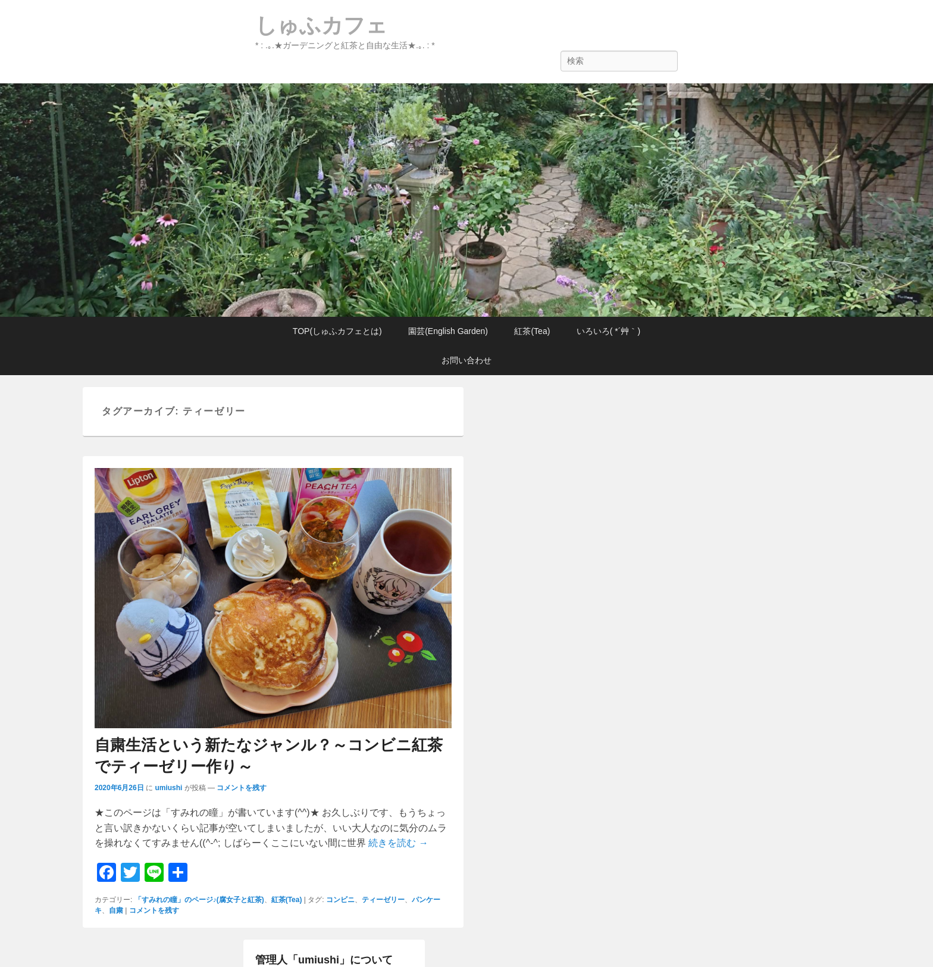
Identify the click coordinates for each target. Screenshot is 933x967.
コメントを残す (242, 788)
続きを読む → (398, 843)
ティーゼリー (383, 900)
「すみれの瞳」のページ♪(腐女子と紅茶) (199, 900)
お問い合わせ (466, 360)
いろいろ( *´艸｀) (608, 331)
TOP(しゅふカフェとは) (337, 331)
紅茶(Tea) (532, 331)
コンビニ (340, 900)
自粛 (116, 910)
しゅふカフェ (321, 25)
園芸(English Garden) (448, 331)
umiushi (168, 788)
